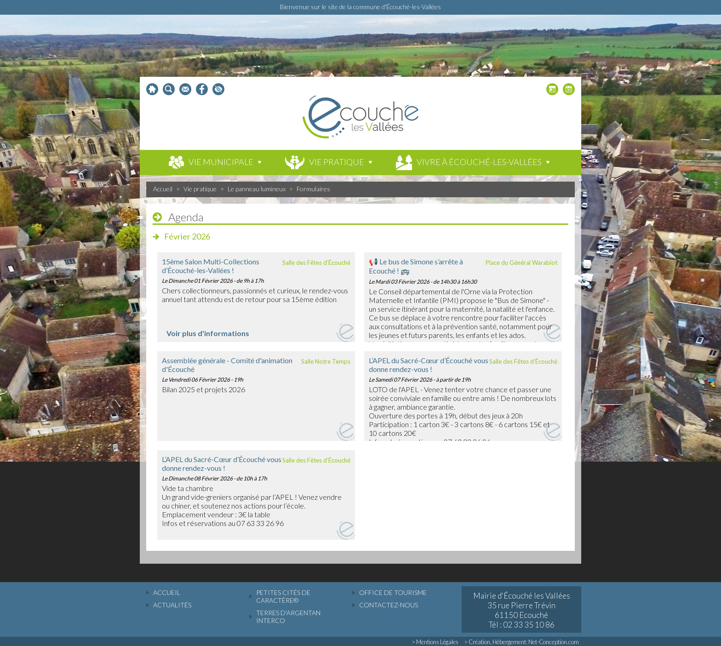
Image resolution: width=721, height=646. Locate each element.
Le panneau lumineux (257, 189)
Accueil (162, 189)
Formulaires (313, 189)
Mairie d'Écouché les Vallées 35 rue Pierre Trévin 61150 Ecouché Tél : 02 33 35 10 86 (521, 610)
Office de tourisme (393, 592)
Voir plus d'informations (207, 333)
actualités (172, 605)
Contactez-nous (388, 605)
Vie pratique (200, 189)
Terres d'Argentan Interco (288, 616)
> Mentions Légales (435, 642)
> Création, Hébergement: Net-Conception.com (521, 642)
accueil (166, 592)
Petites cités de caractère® (283, 596)
